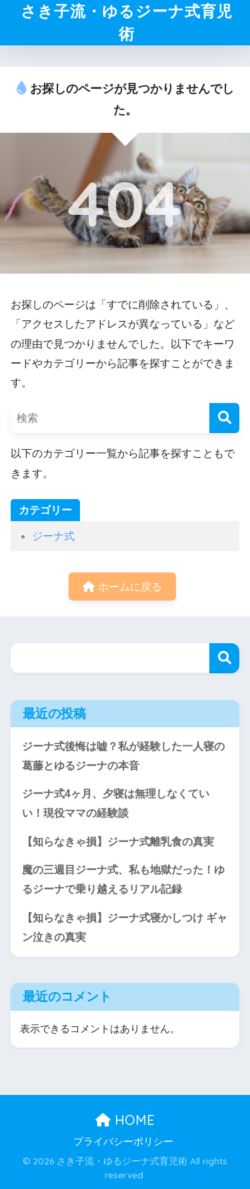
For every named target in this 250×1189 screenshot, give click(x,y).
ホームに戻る (122, 586)
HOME (125, 1120)
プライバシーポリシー (123, 1141)
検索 (224, 658)
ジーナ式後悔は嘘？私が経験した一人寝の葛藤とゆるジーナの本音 (123, 756)
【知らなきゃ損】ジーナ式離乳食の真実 (118, 841)
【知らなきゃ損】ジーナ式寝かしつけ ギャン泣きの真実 (124, 927)
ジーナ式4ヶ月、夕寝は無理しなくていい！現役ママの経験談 (115, 803)
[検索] (224, 418)
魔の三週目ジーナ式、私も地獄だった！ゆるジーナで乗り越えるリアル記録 (123, 879)
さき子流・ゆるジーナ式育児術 (127, 22)
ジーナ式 (53, 536)
